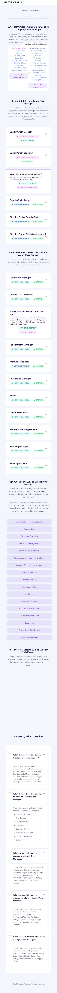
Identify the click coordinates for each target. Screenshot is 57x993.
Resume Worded (13, 2)
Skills (44, 16)
